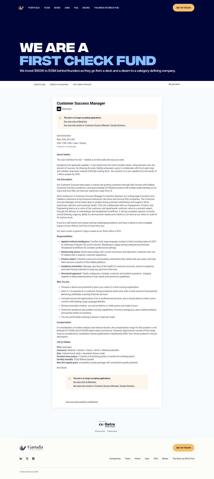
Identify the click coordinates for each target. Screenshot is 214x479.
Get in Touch (183, 7)
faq (76, 7)
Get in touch (183, 447)
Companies (115, 458)
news (57, 7)
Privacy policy (100, 431)
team (47, 7)
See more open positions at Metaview (82, 402)
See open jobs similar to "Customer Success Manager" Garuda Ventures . (95, 125)
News (137, 458)
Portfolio (34, 7)
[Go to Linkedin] (21, 458)
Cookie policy (112, 431)
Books (86, 7)
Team (127, 458)
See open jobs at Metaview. (75, 121)
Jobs (67, 7)
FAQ (156, 458)
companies (59, 84)
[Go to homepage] (31, 447)
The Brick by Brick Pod (106, 7)
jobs (39, 84)
